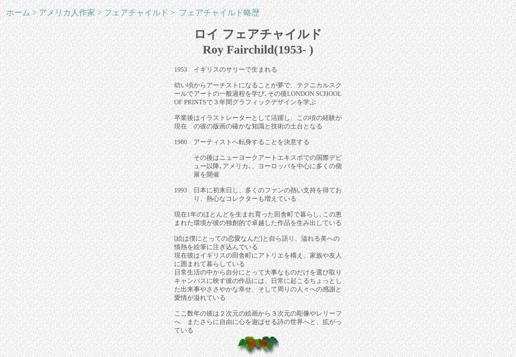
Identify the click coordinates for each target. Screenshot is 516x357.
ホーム (18, 12)
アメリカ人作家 (67, 12)
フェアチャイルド (136, 12)
